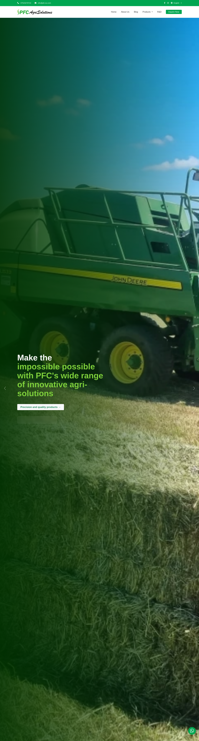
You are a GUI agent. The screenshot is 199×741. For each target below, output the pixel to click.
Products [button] (147, 12)
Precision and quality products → (40, 407)
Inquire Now (173, 12)
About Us (125, 12)
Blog (136, 12)
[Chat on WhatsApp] (192, 731)
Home (114, 12)
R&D (159, 12)
